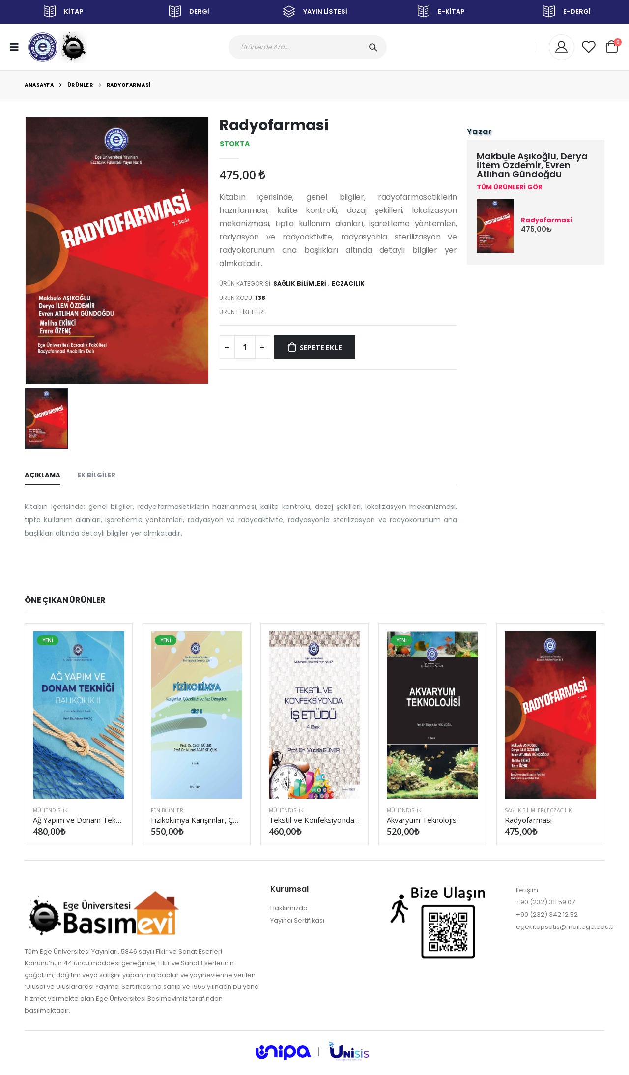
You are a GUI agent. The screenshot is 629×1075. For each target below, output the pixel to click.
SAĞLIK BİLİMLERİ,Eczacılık (538, 810)
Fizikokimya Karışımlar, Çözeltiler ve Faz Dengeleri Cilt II (196, 820)
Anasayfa (39, 85)
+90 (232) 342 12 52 (547, 914)
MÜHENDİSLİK (50, 810)
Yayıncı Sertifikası (297, 920)
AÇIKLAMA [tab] (42, 474)
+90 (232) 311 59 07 (545, 902)
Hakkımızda (289, 908)
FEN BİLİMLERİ (168, 810)
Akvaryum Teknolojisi (422, 820)
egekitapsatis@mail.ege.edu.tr (565, 926)
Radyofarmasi (129, 85)
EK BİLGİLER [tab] (96, 474)
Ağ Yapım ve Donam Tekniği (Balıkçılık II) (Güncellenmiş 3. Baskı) (78, 820)
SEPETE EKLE (321, 347)
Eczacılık (348, 283)
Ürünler (80, 85)
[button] (611, 45)
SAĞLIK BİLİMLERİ (299, 283)
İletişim (527, 890)
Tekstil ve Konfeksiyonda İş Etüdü (314, 820)
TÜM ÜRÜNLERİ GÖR (510, 187)
